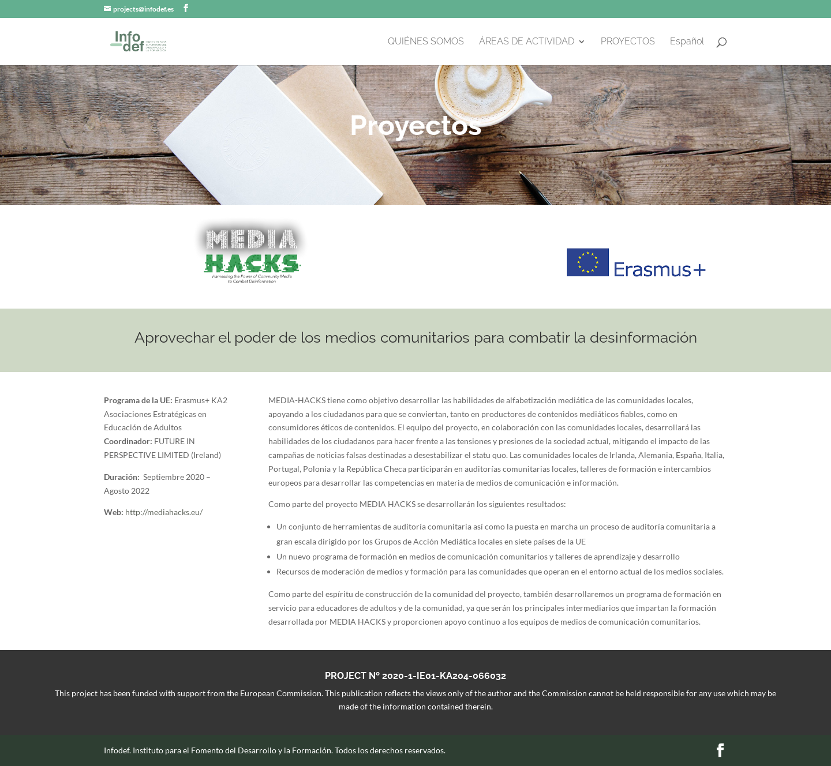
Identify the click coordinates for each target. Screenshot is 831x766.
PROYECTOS (628, 42)
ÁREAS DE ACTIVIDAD (526, 42)
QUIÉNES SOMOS (426, 42)
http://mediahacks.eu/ (164, 512)
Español (687, 42)
